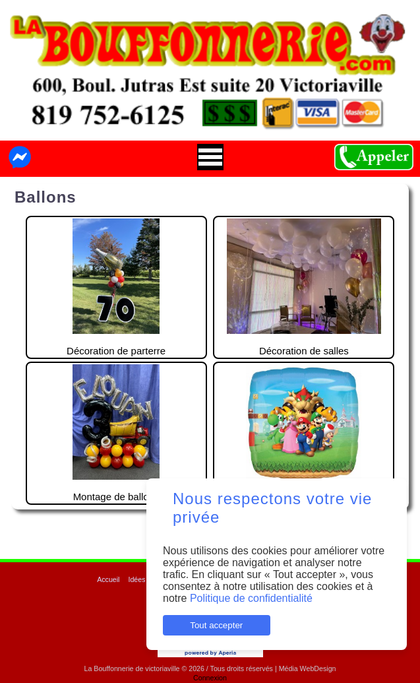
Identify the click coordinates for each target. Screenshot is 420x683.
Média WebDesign (307, 668)
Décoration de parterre (116, 287)
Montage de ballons (116, 433)
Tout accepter (216, 625)
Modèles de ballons (303, 433)
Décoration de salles (303, 287)
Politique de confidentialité (251, 598)
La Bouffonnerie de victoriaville (131, 668)
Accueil (108, 579)
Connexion (210, 678)
